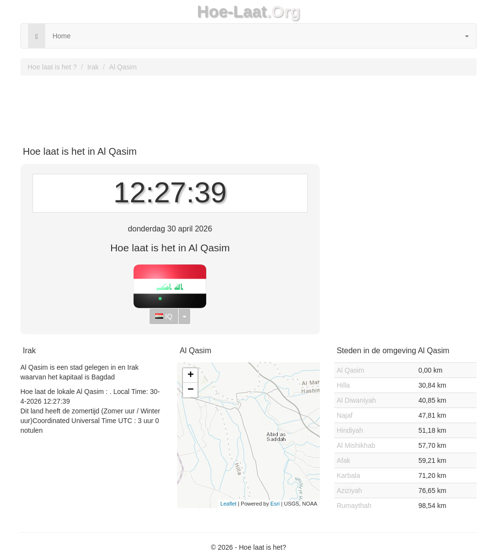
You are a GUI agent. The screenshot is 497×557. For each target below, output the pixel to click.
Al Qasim (123, 67)
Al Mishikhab (356, 445)
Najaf (345, 415)
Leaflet (228, 504)
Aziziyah (349, 490)
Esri (275, 504)
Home (61, 36)
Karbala (348, 475)
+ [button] (190, 375)
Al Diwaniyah (356, 400)
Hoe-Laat (232, 11)
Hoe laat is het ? (52, 67)
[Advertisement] (248, 107)
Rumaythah (354, 505)
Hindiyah (350, 430)
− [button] (190, 390)
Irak (93, 67)
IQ (163, 316)
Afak (343, 460)
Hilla (343, 385)
